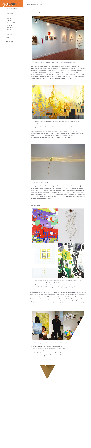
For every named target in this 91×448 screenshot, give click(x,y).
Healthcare (11, 22)
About (9, 29)
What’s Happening (13, 32)
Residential (11, 13)
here (73, 301)
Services (10, 27)
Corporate (11, 16)
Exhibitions (11, 20)
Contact (10, 34)
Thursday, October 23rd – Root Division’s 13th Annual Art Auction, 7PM (52, 346)
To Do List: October (39, 12)
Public (9, 18)
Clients (9, 25)
